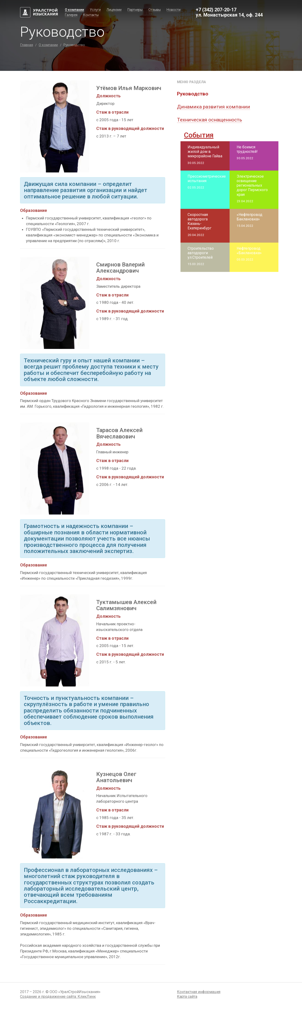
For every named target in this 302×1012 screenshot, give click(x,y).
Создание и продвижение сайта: (58, 996)
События (199, 135)
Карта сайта (187, 996)
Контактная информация (198, 992)
